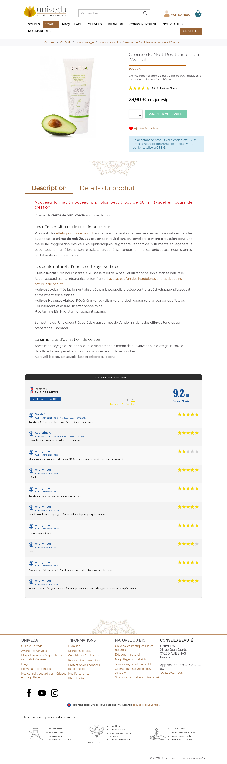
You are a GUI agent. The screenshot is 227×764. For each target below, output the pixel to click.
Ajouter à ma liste (143, 128)
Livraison (74, 646)
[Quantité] (133, 114)
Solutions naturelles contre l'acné (137, 677)
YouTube (42, 693)
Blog (24, 664)
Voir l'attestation (45, 399)
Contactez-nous (171, 672)
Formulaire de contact (36, 669)
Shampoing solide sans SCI (133, 664)
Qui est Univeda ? (33, 646)
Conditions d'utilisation (83, 655)
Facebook (29, 697)
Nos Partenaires (78, 673)
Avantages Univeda (34, 650)
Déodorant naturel (127, 654)
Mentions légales (79, 650)
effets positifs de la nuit (75, 233)
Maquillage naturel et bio (131, 659)
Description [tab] (49, 188)
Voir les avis (166, 88)
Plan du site (76, 678)
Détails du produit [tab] (107, 188)
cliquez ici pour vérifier (146, 704)
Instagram (55, 693)
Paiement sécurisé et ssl (84, 660)
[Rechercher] (114, 13)
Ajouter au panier (166, 114)
